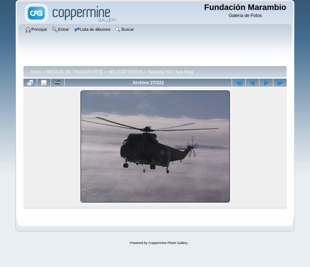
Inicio (36, 72)
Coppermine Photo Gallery (167, 243)
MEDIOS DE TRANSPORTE (74, 72)
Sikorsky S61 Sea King (170, 72)
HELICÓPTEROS (125, 72)
